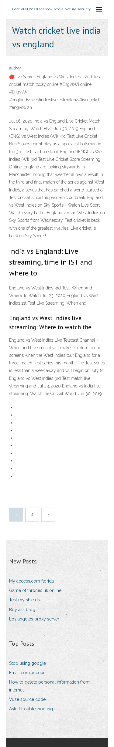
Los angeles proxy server (34, 619)
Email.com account (28, 672)
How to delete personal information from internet (49, 686)
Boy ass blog (22, 609)
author (15, 68)
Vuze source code (27, 699)
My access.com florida (31, 581)
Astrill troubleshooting (31, 708)
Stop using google (27, 663)
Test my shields (24, 599)
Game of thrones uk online (35, 590)
